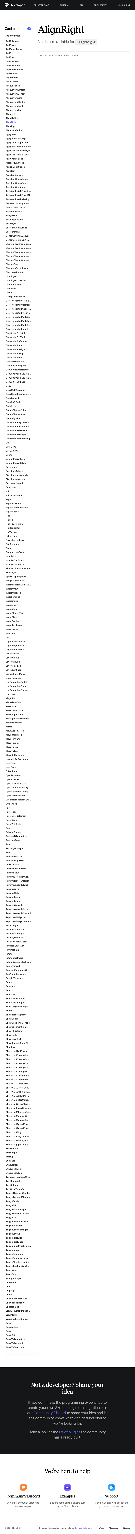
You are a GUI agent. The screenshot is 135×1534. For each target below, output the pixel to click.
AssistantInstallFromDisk (18, 191)
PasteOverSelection (16, 816)
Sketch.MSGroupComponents (21, 1104)
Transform (11, 1274)
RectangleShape (14, 848)
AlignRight (11, 122)
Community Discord (50, 1413)
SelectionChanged (15, 1002)
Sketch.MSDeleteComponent (20, 1087)
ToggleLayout (13, 1234)
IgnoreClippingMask (16, 576)
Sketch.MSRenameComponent (21, 1116)
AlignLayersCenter (15, 94)
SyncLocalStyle (14, 1173)
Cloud (9, 292)
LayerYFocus (12, 657)
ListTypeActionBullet (16, 682)
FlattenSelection (14, 524)
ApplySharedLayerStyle (18, 150)
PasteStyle (11, 820)
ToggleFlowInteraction (17, 1213)
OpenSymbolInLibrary (17, 791)
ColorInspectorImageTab (18, 309)
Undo (8, 1286)
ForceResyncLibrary (16, 540)
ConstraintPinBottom (16, 341)
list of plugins (69, 1432)
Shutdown (11, 1047)
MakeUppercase (14, 714)
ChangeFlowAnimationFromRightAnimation (27, 252)
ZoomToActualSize (15, 1339)
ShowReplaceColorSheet (19, 1043)
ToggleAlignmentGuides (18, 1193)
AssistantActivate (15, 175)
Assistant (10, 171)
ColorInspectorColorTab (18, 305)
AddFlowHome (13, 65)
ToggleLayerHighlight (17, 1229)
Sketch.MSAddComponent (19, 1051)
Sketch (56, 1528)
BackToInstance (14, 211)
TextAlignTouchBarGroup (19, 1177)
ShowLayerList (13, 1039)
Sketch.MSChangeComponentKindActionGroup (30, 1055)
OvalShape (11, 803)
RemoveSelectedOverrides (19, 877)
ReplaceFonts (13, 897)
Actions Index (13, 35)
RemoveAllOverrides (16, 868)
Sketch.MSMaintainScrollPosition (23, 1112)
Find (8, 515)
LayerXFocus (12, 653)
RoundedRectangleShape (19, 970)
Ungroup (10, 1290)
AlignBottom (12, 77)
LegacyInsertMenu (15, 674)
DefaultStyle (12, 451)
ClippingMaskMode (16, 280)
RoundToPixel (13, 966)
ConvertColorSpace (16, 365)
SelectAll (10, 994)
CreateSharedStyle (16, 414)
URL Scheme (124, 5)
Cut (7, 442)
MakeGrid (11, 706)
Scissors (10, 986)
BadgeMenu (12, 215)
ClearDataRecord (15, 272)
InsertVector (12, 629)
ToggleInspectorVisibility (18, 1221)
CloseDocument (14, 284)
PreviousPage (13, 840)
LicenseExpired (14, 678)
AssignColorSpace (15, 167)
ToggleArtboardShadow (18, 1197)
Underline (11, 1282)
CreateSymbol (13, 418)
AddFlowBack (13, 61)
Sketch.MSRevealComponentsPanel (24, 1128)
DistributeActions (14, 471)
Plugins (64, 5)
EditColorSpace (14, 495)
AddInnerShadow (14, 69)
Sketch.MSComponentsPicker (21, 1075)
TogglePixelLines (14, 1242)
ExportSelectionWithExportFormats (23, 507)
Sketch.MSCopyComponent (20, 1083)
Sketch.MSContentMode (18, 1079)
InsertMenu (12, 609)
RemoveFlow (12, 872)
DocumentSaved (14, 483)
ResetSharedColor (15, 929)
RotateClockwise (14, 958)
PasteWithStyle (13, 824)
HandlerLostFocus (15, 564)
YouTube (100, 1528)
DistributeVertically (15, 479)
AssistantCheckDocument (19, 179)
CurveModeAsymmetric (18, 422)
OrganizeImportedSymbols (19, 799)
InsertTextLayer (14, 625)
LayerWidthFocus (15, 649)
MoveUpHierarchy (15, 755)
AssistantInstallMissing (17, 199)
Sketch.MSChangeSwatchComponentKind (27, 1063)
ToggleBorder (13, 1201)
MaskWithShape (14, 722)
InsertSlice (11, 617)
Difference (11, 467)
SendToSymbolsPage (17, 1006)
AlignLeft (10, 114)
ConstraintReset (14, 357)
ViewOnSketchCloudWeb (19, 1319)
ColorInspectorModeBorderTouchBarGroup (28, 317)
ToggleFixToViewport (16, 1209)
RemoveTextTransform (17, 881)
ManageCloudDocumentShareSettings (25, 718)
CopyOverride (13, 398)
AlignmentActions (15, 130)
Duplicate (11, 487)
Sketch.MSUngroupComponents (22, 1136)
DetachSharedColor (16, 459)
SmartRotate (12, 1148)
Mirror (9, 726)
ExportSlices (12, 511)
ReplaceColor (13, 893)
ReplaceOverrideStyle (17, 909)
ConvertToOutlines (15, 382)
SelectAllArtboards (15, 998)
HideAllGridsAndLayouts (18, 568)
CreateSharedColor (16, 410)
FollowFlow (11, 536)
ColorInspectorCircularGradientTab (24, 300)
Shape (9, 1010)
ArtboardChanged (15, 163)
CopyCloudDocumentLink (19, 394)
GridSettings (12, 544)
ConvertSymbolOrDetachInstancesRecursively (30, 378)
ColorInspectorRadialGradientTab (23, 329)
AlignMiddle (12, 118)
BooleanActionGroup (16, 227)
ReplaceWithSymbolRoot (18, 921)
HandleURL (11, 556)
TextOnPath (12, 1185)
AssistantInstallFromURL (18, 195)
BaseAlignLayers (14, 219)
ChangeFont (12, 264)
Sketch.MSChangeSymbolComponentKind (27, 1067)
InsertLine (11, 605)
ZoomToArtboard (14, 1343)
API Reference (41, 5)
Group (9, 548)
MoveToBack (12, 743)
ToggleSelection (14, 1254)
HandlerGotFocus (15, 560)
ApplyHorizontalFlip (16, 138)
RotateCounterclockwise (18, 962)
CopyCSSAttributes (16, 390)
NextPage (11, 767)
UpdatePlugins (13, 1307)
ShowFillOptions (14, 1031)
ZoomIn (9, 1331)
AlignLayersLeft (14, 98)
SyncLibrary (12, 1165)
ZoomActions (12, 1327)
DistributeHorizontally (17, 475)
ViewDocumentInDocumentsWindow (24, 1311)
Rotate (9, 954)
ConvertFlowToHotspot (17, 369)
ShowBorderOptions (16, 1014)
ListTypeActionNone (16, 686)
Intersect (10, 633)
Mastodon (113, 1528)
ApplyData (11, 134)
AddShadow (12, 73)
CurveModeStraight (16, 434)
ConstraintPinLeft (15, 345)
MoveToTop (12, 751)
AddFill (9, 53)
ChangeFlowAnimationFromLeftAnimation (27, 248)
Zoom (8, 1323)
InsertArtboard (13, 593)
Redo (8, 852)
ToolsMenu (11, 1270)
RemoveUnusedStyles (17, 885)
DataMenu (11, 447)
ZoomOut (10, 1335)
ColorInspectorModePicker (20, 325)
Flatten (9, 520)
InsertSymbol (12, 621)
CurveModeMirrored (16, 430)
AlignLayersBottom (15, 90)
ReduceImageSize (15, 860)
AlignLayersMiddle (15, 102)
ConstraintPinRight (15, 349)
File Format (100, 5)
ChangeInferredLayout (17, 268)
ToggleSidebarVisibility (18, 1258)
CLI (81, 5)
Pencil (9, 828)
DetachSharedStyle (16, 463)
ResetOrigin (12, 925)
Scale (9, 982)
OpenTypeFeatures (15, 795)
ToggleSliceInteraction (17, 1262)
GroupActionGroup (15, 552)
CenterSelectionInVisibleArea (21, 240)
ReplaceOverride (14, 905)
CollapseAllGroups (15, 296)
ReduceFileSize (14, 856)
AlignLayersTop (14, 110)
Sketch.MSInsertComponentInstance (25, 1108)
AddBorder (11, 45)
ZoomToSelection (15, 1347)
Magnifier (11, 698)
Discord (126, 1528)
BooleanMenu (13, 232)
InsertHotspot (13, 597)
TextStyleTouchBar (15, 1189)
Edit (8, 491)
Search (9, 990)
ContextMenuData (15, 361)
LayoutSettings (13, 670)
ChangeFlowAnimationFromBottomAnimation (28, 244)
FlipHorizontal (13, 528)
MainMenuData (13, 702)
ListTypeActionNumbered (19, 690)
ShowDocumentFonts (17, 1027)
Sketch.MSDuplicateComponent (22, 1092)
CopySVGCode (13, 402)
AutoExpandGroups (15, 207)
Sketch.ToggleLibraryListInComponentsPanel (29, 1144)
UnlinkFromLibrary (15, 1302)
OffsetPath (11, 771)
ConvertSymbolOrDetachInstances (24, 373)
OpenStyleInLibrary (16, 783)
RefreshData (12, 864)
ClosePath (11, 288)
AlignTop (10, 126)
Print (8, 844)
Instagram (87, 1528)
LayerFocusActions (15, 641)
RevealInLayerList (15, 945)
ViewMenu (11, 1315)
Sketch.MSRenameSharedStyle (22, 1120)
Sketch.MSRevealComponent (21, 1124)
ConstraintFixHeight (16, 333)
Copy (8, 386)
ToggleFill (11, 1205)
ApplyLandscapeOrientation (20, 142)
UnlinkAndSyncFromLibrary (20, 1298)
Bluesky (73, 1528)
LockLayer (11, 694)
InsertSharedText (15, 613)
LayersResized (13, 666)
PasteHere (11, 812)
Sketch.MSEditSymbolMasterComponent (26, 1096)
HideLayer (11, 572)
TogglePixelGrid (14, 1238)
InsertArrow (12, 588)
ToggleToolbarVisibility (17, 1266)
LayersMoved (13, 662)
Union (9, 1294)
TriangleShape (13, 1278)
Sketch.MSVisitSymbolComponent (23, 1140)
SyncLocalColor (14, 1169)
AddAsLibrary (12, 41)
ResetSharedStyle (15, 933)
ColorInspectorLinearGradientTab (23, 313)
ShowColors (12, 1018)
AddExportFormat (14, 49)
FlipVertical (11, 532)
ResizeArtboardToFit (16, 941)
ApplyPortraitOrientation (18, 146)
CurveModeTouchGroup (18, 438)
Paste (9, 808)
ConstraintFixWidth (15, 337)
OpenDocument (14, 775)
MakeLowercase (14, 710)
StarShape (11, 1152)
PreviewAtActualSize (16, 836)
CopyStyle (11, 406)
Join (8, 637)
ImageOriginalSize (15, 580)
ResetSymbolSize (15, 937)
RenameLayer (13, 889)
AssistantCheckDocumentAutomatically (26, 183)
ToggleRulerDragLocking (18, 1246)
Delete (9, 455)
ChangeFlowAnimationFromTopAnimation (27, 256)
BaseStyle (11, 223)
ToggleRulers (12, 1250)
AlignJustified (13, 85)
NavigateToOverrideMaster (20, 759)
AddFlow (10, 57)
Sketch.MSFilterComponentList (22, 1100)
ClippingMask (13, 276)
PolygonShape (13, 832)
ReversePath (12, 950)
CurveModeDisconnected (19, 426)
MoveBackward (14, 735)
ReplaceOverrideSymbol (18, 913)
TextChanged (13, 1181)
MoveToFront (12, 747)
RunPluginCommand (16, 974)
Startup (9, 1156)
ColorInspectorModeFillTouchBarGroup (26, 321)
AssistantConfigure (16, 187)
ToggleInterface (14, 1225)
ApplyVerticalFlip (14, 158)
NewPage (11, 763)
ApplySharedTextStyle (17, 154)
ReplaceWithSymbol (16, 917)
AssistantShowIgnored (17, 203)
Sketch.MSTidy (13, 1132)
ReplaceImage (13, 901)
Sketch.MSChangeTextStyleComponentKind (28, 1071)
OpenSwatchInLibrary (17, 787)
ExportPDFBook (13, 503)
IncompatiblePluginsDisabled (21, 584)
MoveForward (13, 739)
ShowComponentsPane (18, 1023)
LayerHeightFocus (15, 645)
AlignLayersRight (14, 106)
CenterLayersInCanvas (18, 236)
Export (9, 499)
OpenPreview (13, 779)
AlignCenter (12, 81)
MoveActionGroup (15, 730)
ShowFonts (11, 1035)
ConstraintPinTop (15, 353)
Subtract (10, 1160)
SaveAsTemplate (14, 978)
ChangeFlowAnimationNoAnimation (24, 260)
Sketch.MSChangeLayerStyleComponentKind (29, 1059)
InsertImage (12, 601)
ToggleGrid (11, 1217)
